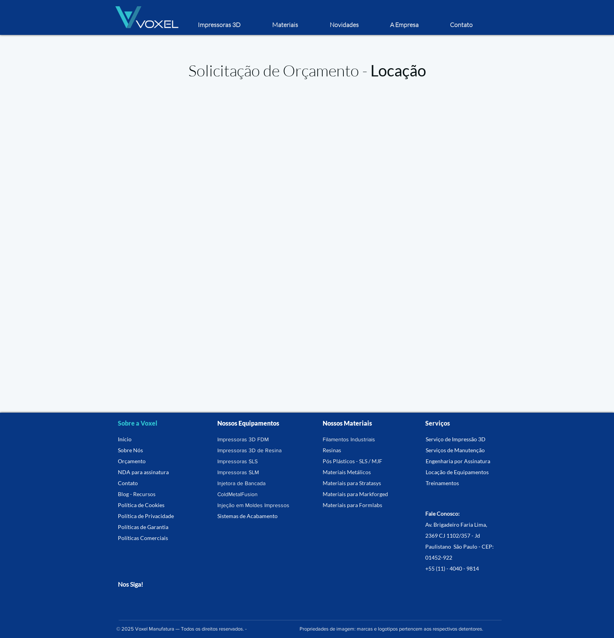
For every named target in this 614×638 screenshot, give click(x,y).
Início (125, 439)
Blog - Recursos (136, 494)
